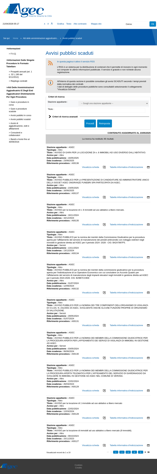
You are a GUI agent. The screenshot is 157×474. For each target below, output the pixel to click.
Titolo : (51, 109)
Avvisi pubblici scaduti (20, 119)
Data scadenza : (55, 160)
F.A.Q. (13, 54)
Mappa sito (96, 24)
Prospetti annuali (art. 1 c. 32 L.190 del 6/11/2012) (20, 74)
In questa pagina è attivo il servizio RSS (76, 61)
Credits (78, 467)
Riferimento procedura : (59, 163)
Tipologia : (52, 150)
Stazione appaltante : (58, 102)
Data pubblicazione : (57, 158)
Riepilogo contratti (18, 81)
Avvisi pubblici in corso (20, 115)
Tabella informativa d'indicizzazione (126, 167)
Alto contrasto (80, 24)
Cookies (78, 465)
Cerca (129, 24)
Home (15, 38)
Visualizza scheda (90, 167)
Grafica (60, 24)
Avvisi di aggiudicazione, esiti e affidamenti (19, 126)
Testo (68, 24)
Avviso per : (53, 155)
